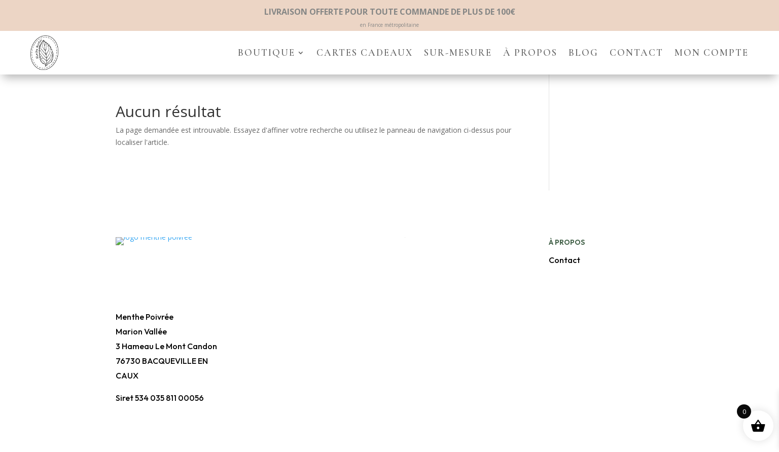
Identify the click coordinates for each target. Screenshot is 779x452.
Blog (583, 52)
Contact (636, 52)
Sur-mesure (458, 52)
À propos (530, 52)
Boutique (266, 52)
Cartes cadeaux (364, 52)
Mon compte (712, 52)
